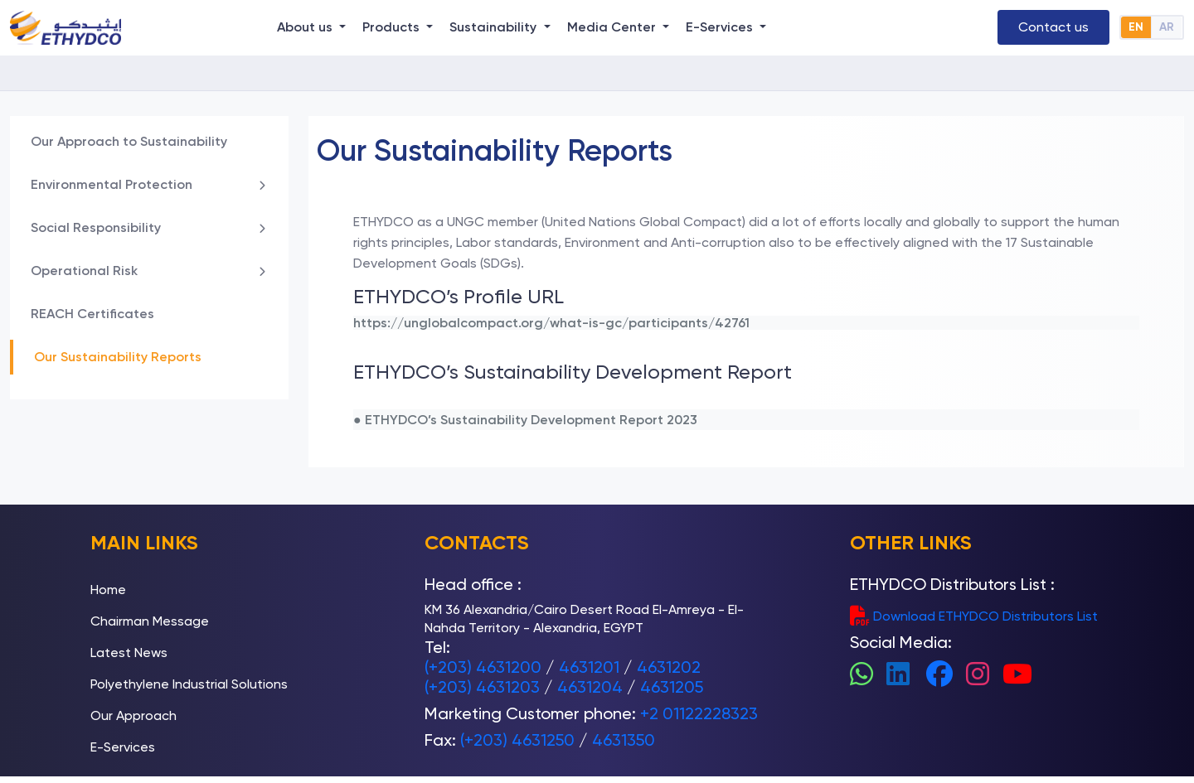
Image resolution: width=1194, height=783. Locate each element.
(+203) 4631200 (483, 667)
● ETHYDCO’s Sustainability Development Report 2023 (525, 420)
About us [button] (306, 27)
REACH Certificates (92, 313)
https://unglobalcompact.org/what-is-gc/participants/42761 (551, 323)
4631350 (623, 740)
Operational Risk (149, 270)
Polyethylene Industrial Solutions (189, 684)
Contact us (1053, 27)
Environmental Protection (149, 184)
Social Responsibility (149, 227)
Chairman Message (149, 621)
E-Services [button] (721, 27)
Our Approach (133, 715)
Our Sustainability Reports (117, 357)
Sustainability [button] (494, 27)
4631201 (589, 667)
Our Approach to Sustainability (129, 141)
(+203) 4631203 (482, 687)
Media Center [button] (613, 27)
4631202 (669, 667)
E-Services (122, 747)
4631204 (590, 687)
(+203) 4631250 (517, 740)
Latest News (128, 652)
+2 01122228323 (699, 713)
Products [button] (392, 27)
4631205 (671, 687)
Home (108, 589)
